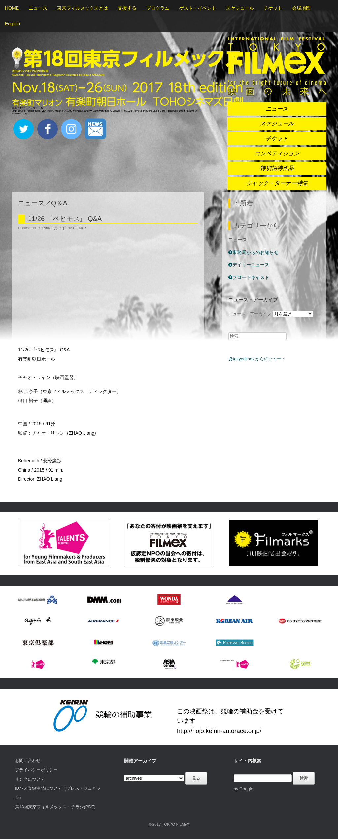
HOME (12, 8)
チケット (273, 8)
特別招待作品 (277, 168)
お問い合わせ (28, 760)
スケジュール (240, 8)
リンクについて (30, 779)
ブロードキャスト (248, 277)
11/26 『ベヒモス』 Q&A (65, 218)
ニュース (38, 8)
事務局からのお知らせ (253, 252)
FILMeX (80, 228)
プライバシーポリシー (36, 769)
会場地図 (301, 8)
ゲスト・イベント (197, 8)
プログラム (157, 8)
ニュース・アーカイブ (249, 313)
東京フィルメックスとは (82, 8)
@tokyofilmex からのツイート (257, 358)
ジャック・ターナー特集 (277, 183)
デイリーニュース (248, 264)
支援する (127, 8)
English (12, 23)
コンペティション (276, 153)
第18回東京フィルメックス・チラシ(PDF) (55, 806)
